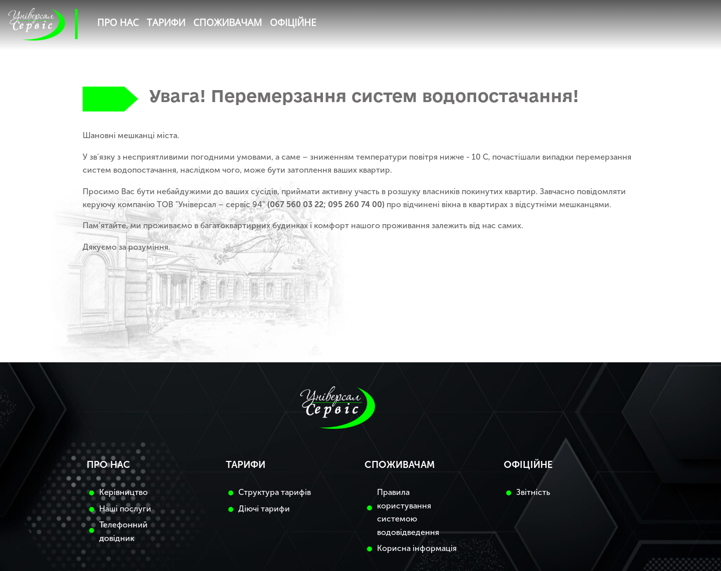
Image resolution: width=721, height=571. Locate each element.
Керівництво (123, 492)
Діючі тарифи (264, 508)
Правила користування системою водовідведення (408, 511)
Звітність (533, 492)
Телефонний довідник (123, 531)
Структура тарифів (274, 492)
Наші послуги (125, 508)
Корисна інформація (417, 548)
